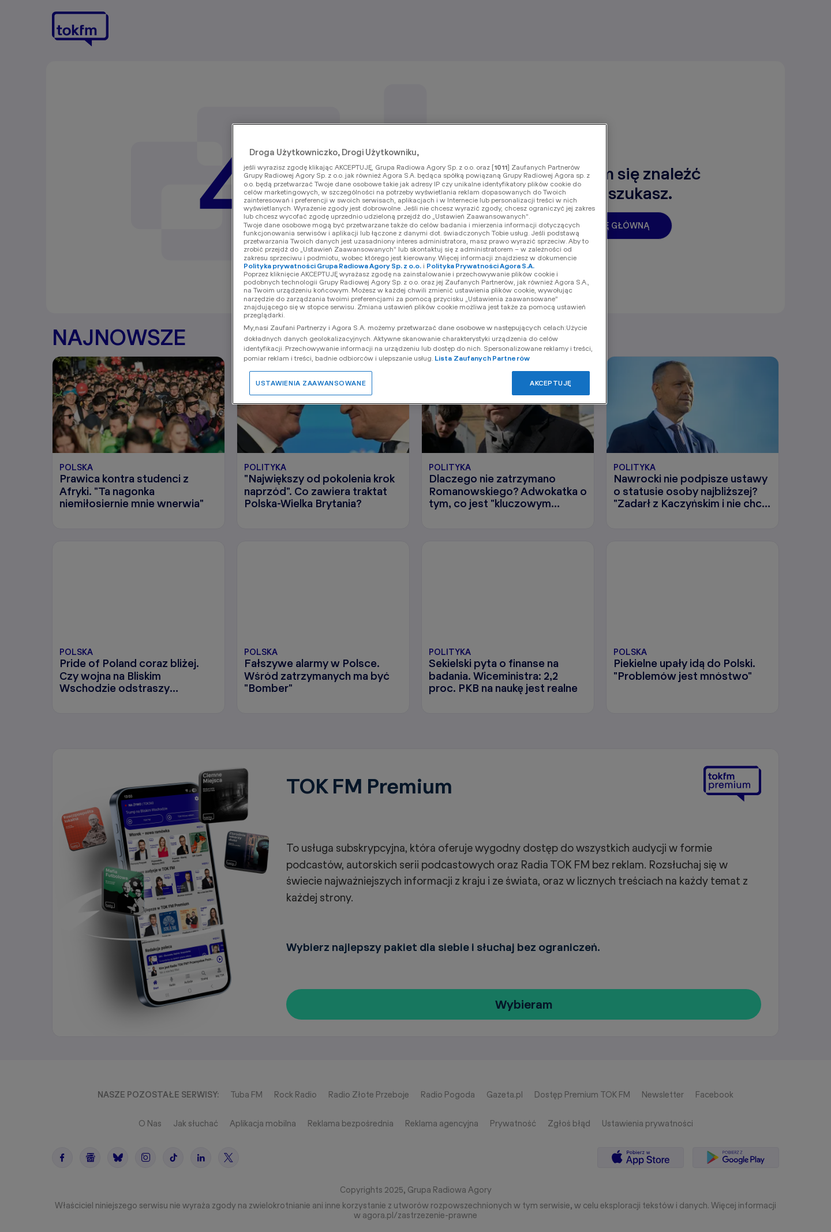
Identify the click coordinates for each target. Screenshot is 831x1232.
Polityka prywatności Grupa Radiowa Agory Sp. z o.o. (332, 265)
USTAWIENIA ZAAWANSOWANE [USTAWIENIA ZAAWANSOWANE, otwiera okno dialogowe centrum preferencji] (311, 383)
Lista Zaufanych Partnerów (482, 358)
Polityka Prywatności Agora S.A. (480, 265)
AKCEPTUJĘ (551, 383)
